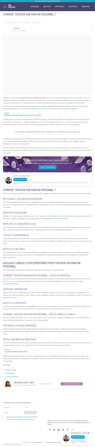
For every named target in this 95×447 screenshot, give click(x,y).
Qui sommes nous (27, 442)
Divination (85, 6)
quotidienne (68, 106)
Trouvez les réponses (47, 167)
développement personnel (10, 284)
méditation (44, 106)
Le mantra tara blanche (11, 377)
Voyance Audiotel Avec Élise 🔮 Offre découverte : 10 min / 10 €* (80, 433)
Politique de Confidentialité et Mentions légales (55, 442)
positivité (51, 124)
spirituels (52, 295)
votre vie (48, 100)
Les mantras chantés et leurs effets (16, 352)
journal (5, 255)
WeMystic (17, 28)
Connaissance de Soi (12, 22)
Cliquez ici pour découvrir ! (71, 384)
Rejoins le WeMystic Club (38, 442)
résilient (25, 141)
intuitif (48, 343)
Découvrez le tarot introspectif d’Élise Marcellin (47, 1)
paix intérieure (69, 216)
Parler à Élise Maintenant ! (22, 176)
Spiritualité (36, 22)
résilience (87, 216)
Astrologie (35, 6)
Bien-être (47, 6)
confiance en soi (35, 109)
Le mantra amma (10, 373)
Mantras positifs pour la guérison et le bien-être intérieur (22, 115)
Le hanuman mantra (10, 370)
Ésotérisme (26, 22)
